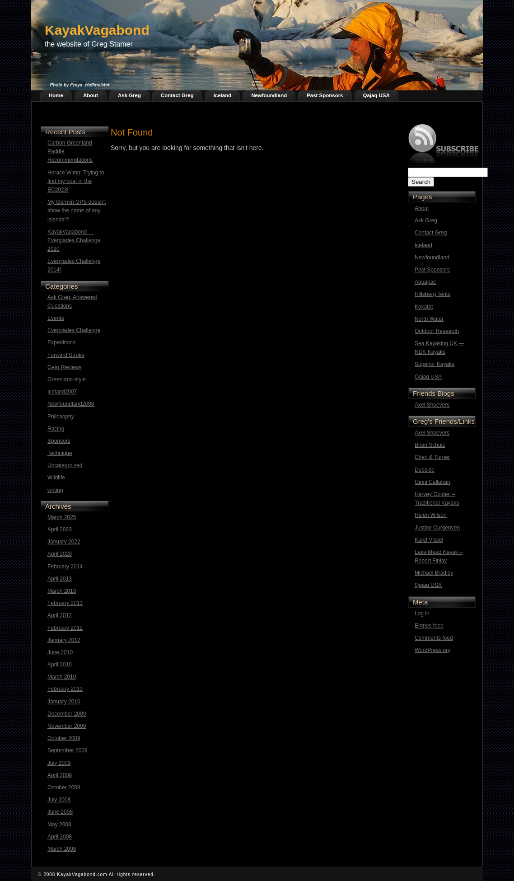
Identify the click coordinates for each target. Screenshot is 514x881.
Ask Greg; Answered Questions (72, 301)
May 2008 (59, 824)
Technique (59, 453)
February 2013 (65, 603)
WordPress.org (433, 650)
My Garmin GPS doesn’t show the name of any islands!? (76, 210)
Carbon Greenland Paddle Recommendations (70, 151)
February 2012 (65, 628)
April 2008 (59, 837)
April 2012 (59, 615)
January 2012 (63, 640)
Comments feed (434, 638)
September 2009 (67, 750)
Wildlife (56, 477)
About (90, 95)
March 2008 (61, 849)
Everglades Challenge (73, 330)
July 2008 (58, 800)
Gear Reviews (64, 367)
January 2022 (63, 542)
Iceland (223, 95)
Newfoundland (269, 95)
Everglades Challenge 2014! (73, 265)
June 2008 (60, 812)
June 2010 (60, 652)
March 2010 (61, 677)
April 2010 (59, 664)
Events (55, 318)
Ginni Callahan (432, 482)
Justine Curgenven (437, 528)
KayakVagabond (97, 30)
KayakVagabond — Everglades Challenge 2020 (73, 240)
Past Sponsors (325, 95)
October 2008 (63, 787)
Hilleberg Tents (432, 294)
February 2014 (65, 566)
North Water (429, 319)
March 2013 (61, 591)
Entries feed (429, 626)
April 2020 (59, 554)
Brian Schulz (430, 445)
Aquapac (425, 282)
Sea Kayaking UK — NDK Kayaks (439, 347)
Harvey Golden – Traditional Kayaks (437, 498)
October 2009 (63, 738)
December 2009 (66, 714)
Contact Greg (177, 95)
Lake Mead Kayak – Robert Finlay (439, 556)
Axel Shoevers (432, 405)
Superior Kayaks (434, 364)
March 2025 (61, 517)
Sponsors (58, 441)
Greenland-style (66, 379)
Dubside (425, 470)
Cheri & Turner (432, 457)
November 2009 (66, 726)
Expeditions (61, 342)
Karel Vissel (429, 540)
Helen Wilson (431, 515)
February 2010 (65, 689)
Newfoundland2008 (70, 404)
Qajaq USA (376, 95)
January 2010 (63, 701)
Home (56, 95)
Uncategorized (64, 465)
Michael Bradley (434, 573)
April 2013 (59, 579)
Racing (55, 429)
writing (55, 490)
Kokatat (424, 307)
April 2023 (59, 529)
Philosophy (60, 416)
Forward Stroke (65, 355)
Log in (422, 613)
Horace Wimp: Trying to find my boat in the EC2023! (75, 181)
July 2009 (58, 763)
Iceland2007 (62, 392)
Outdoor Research (437, 331)
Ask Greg (129, 95)
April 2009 (59, 775)
